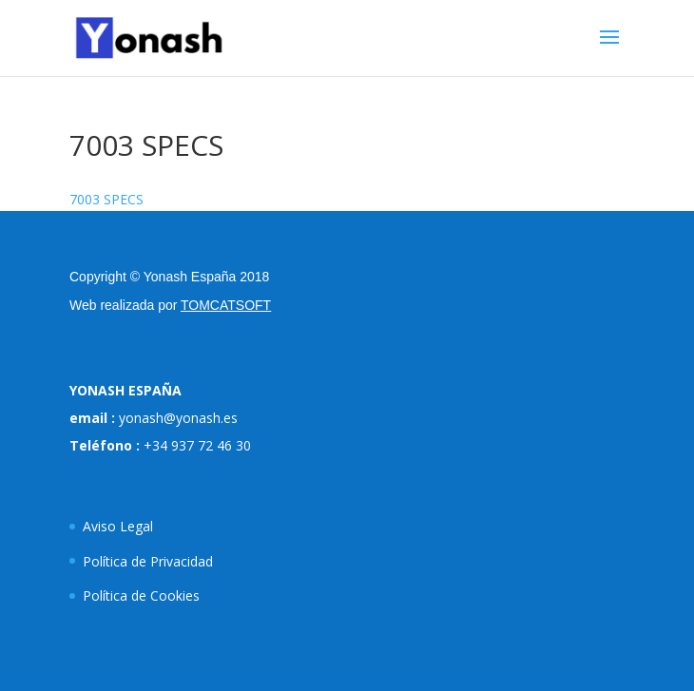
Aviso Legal (118, 526)
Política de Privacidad (148, 561)
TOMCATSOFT (226, 305)
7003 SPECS (106, 199)
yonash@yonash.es (178, 418)
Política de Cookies (141, 595)
